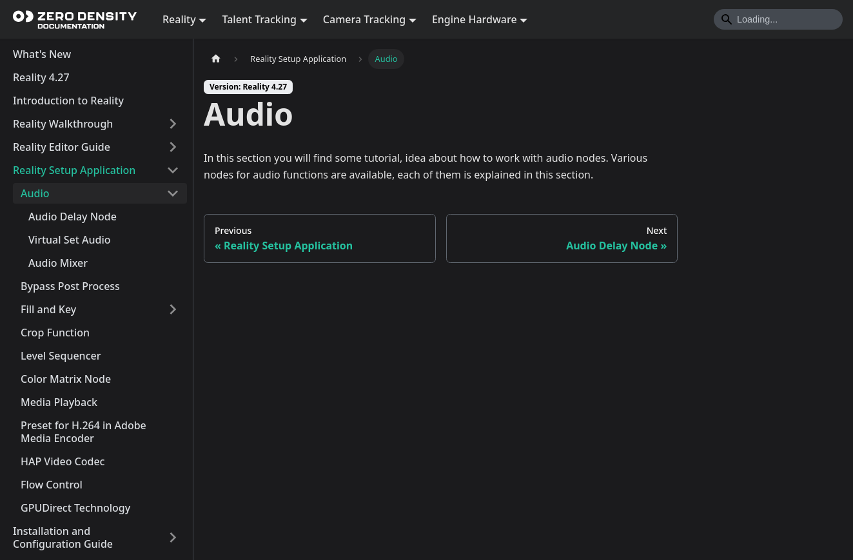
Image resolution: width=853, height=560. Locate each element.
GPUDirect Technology (75, 508)
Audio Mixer (58, 263)
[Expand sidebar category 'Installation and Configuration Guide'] (173, 537)
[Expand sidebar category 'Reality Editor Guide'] (173, 147)
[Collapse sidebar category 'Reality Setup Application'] (173, 170)
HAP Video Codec (62, 461)
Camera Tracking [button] (364, 19)
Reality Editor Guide (61, 147)
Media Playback (59, 402)
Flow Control (52, 485)
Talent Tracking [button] (259, 19)
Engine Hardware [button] (474, 19)
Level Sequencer (61, 356)
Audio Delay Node (72, 216)
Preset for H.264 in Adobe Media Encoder (83, 431)
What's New (42, 54)
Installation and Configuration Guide (63, 537)
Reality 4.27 (41, 77)
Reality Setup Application (74, 170)
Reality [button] (179, 19)
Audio (35, 193)
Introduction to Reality (68, 100)
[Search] (778, 19)
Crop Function (55, 332)
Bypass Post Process (70, 286)
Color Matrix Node (66, 379)
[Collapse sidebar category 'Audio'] (173, 193)
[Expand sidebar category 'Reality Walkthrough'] (173, 123)
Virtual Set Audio (69, 240)
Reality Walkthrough (63, 124)
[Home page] (216, 59)
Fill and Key (48, 309)
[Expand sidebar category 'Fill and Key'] (173, 309)
